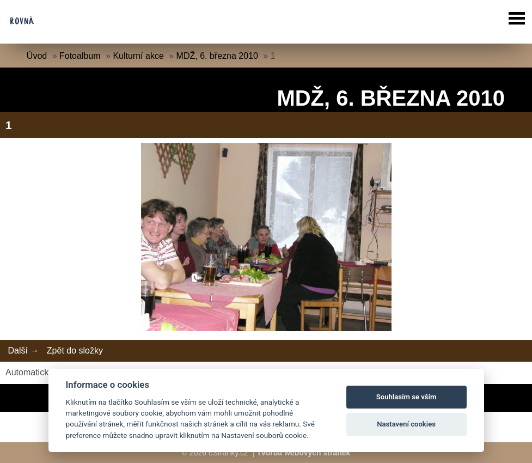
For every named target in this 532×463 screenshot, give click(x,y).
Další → (23, 350)
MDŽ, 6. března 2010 (217, 55)
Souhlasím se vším (406, 397)
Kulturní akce (138, 55)
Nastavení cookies (406, 424)
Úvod (37, 55)
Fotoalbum (80, 55)
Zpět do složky (75, 350)
